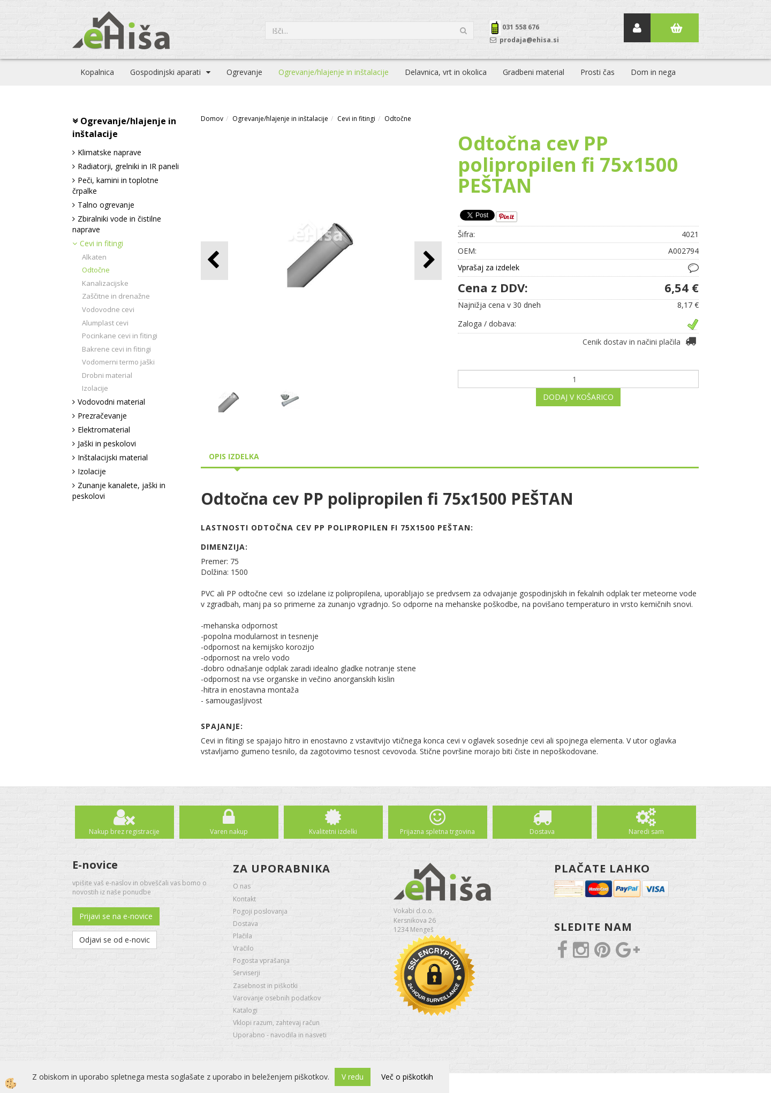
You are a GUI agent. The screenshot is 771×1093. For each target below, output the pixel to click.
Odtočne (96, 270)
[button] (428, 260)
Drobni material (107, 375)
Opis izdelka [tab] (234, 456)
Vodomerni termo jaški (118, 362)
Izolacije (95, 388)
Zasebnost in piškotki (265, 985)
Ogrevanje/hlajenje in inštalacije (333, 72)
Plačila (242, 935)
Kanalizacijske (105, 283)
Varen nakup (229, 831)
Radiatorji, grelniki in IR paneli (128, 166)
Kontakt (244, 899)
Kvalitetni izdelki (333, 831)
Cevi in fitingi (101, 243)
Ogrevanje (244, 72)
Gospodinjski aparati (165, 72)
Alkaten (94, 257)
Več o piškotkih (407, 1077)
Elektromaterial (104, 429)
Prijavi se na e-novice (116, 916)
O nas (242, 886)
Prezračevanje (102, 416)
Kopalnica (97, 72)
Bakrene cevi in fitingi (116, 349)
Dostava (542, 831)
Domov (212, 118)
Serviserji (246, 972)
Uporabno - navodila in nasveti (280, 1034)
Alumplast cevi (105, 323)
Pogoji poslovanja (260, 911)
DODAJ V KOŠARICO (578, 397)
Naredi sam (646, 831)
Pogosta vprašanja (261, 960)
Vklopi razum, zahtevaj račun (276, 1022)
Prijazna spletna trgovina (437, 831)
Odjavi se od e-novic (114, 940)
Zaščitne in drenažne (116, 296)
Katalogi (245, 1010)
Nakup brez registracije (124, 831)
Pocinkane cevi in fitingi (119, 335)
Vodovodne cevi (108, 309)
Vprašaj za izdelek (488, 267)
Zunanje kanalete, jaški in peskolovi (118, 490)
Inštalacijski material (113, 457)
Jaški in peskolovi (107, 443)
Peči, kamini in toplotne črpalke (115, 185)
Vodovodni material (111, 402)
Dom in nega (653, 72)
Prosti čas (597, 72)
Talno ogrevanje (106, 205)
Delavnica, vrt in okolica (446, 72)
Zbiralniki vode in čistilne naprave (116, 224)
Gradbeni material (533, 72)
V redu (353, 1077)
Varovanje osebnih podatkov (277, 998)
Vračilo (243, 948)
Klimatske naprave (109, 152)
